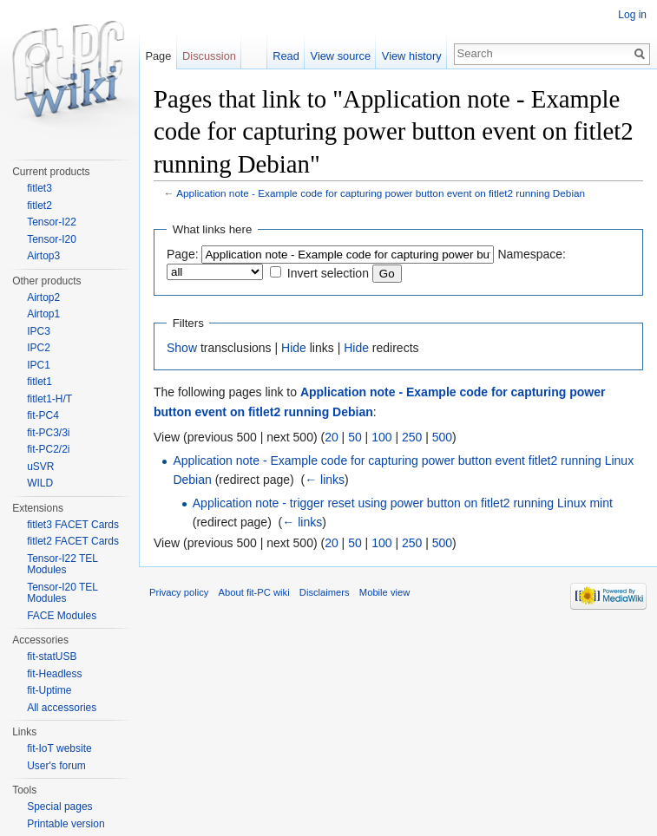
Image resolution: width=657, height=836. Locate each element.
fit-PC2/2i (48, 449)
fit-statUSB (51, 656)
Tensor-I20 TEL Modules (62, 593)
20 (331, 437)
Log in (632, 15)
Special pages (59, 806)
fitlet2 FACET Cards (73, 541)
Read (286, 55)
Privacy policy (178, 592)
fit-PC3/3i (48, 433)
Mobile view (384, 592)
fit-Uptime (49, 690)
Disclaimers (324, 592)
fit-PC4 (43, 415)
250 (412, 437)
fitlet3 (39, 188)
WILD (40, 483)
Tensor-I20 (51, 239)
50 (355, 437)
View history (412, 55)
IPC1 (38, 365)
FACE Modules (61, 616)
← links (325, 480)
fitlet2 (39, 205)
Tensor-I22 (51, 222)
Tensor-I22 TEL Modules (62, 564)
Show (182, 348)
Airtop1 (43, 314)
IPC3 (38, 331)
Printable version (65, 824)
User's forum (56, 766)
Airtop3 (43, 256)
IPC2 (38, 348)
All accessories (61, 708)
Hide (293, 348)
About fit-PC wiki (254, 592)
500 (442, 437)
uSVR (40, 466)
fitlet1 (39, 382)
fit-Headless (54, 674)
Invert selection (328, 273)
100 (381, 437)
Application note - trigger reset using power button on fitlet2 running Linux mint (403, 503)
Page (158, 55)
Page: (183, 254)
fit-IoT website (59, 748)
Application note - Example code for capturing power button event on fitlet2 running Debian (380, 193)
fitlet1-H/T (49, 399)
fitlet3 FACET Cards (73, 525)
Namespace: (531, 254)
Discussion (209, 55)
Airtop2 (43, 297)
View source (341, 55)
